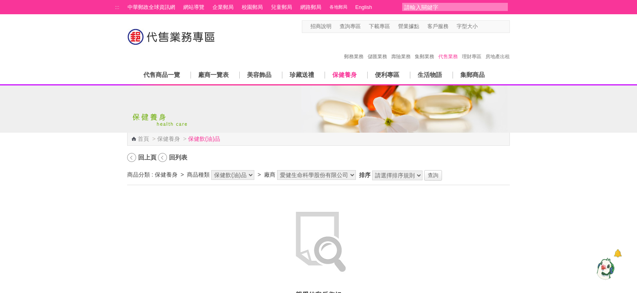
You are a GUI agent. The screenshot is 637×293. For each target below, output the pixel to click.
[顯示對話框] (618, 253)
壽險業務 (401, 48)
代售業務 (448, 48)
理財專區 (471, 48)
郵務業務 (354, 48)
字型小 (483, 27)
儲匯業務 (377, 48)
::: (117, 7)
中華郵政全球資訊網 (151, 7)
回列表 (178, 157)
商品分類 (138, 174)
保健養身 (344, 74)
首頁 (143, 139)
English (363, 7)
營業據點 (408, 26)
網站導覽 (193, 7)
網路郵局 (310, 7)
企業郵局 (223, 7)
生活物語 (430, 74)
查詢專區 (350, 26)
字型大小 (467, 26)
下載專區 (379, 26)
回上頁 (147, 157)
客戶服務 (437, 26)
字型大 (498, 27)
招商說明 (321, 26)
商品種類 (198, 174)
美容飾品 (259, 74)
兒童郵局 (281, 7)
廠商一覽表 (213, 74)
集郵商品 (472, 74)
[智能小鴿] (604, 268)
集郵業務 (424, 48)
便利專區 (387, 74)
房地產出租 (497, 48)
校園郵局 (252, 7)
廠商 (269, 174)
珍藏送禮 (302, 74)
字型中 (491, 27)
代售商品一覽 (161, 74)
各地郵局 (338, 6)
